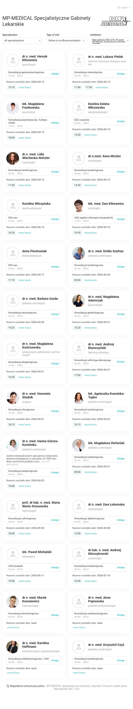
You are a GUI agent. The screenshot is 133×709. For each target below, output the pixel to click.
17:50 (89, 87)
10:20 (77, 327)
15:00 (11, 580)
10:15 (77, 424)
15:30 (77, 134)
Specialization (9, 34)
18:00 (11, 137)
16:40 (77, 580)
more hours (25, 87)
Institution (95, 34)
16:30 (11, 377)
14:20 (11, 327)
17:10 (11, 280)
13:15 (11, 87)
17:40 (77, 87)
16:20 (11, 232)
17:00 (77, 375)
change (55, 73)
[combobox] (22, 41)
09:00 (77, 280)
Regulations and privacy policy (25, 685)
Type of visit (52, 34)
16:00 (11, 485)
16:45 (77, 232)
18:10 (11, 424)
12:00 (77, 533)
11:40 (11, 185)
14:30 (77, 185)
